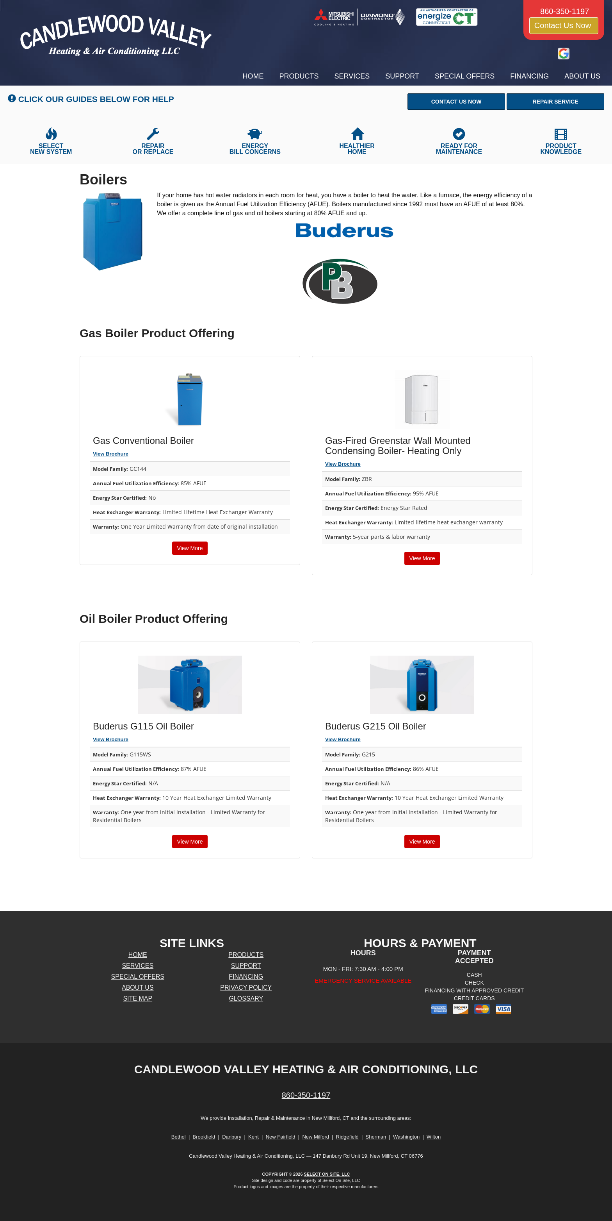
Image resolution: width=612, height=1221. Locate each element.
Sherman (375, 1137)
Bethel (178, 1137)
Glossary (246, 998)
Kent (253, 1137)
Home (253, 76)
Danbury (231, 1137)
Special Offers (465, 76)
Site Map (137, 998)
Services (352, 76)
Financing (529, 76)
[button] (456, 101)
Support (402, 76)
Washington (406, 1137)
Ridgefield (347, 1137)
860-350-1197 (306, 1095)
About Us (582, 76)
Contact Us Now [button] (563, 25)
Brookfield (204, 1137)
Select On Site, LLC (327, 1174)
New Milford (315, 1137)
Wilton (434, 1137)
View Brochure (110, 454)
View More (190, 548)
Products (299, 76)
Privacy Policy (246, 987)
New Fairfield (280, 1137)
